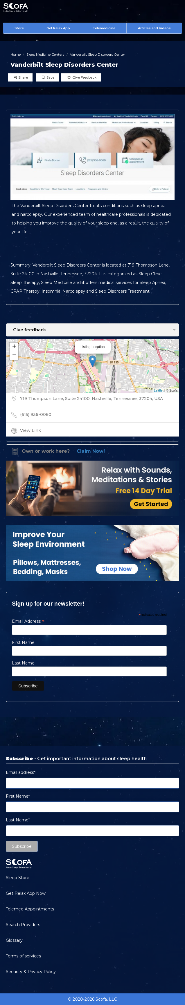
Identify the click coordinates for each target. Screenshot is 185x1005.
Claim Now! (91, 451)
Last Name (23, 663)
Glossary (14, 940)
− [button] (14, 355)
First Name (23, 642)
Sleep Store (17, 877)
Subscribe (22, 846)
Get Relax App (58, 28)
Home (15, 54)
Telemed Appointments (30, 909)
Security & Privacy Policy (31, 971)
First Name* (18, 796)
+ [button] (14, 347)
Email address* (20, 772)
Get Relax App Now (26, 893)
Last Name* (18, 820)
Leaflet (159, 390)
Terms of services (23, 956)
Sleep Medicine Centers (45, 54)
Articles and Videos (154, 28)
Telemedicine (104, 28)
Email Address (28, 621)
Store (19, 28)
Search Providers (23, 924)
